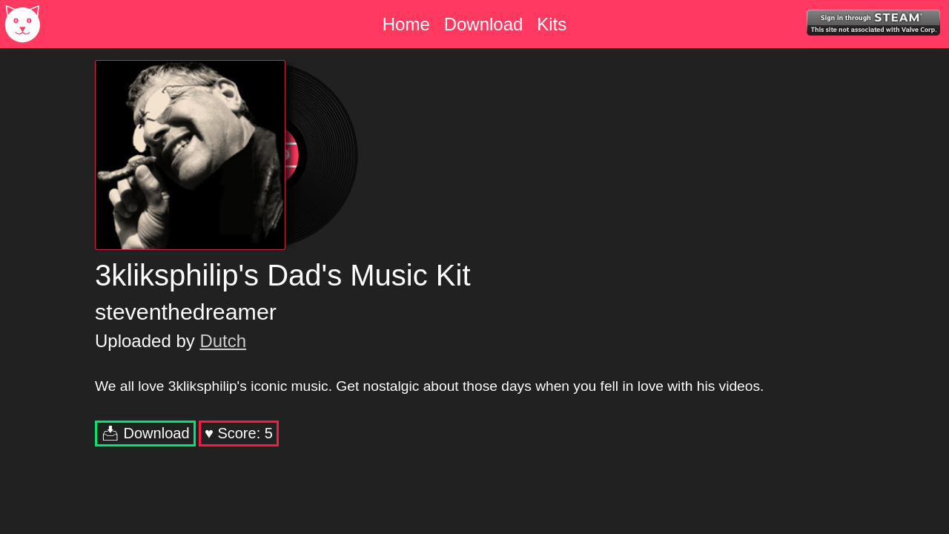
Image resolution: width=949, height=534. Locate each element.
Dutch (222, 341)
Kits (551, 24)
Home (406, 24)
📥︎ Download (145, 433)
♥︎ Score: (239, 433)
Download (483, 24)
